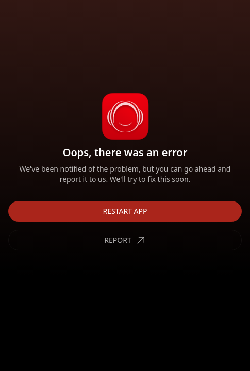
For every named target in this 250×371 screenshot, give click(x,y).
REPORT (124, 240)
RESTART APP (125, 211)
